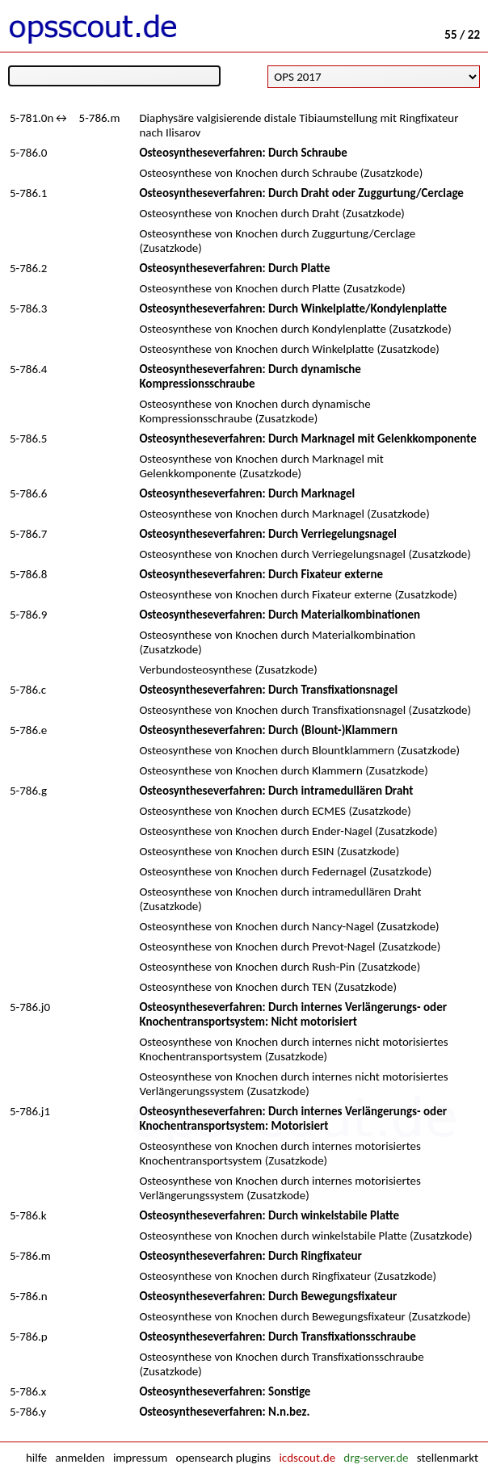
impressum (140, 1457)
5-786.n (29, 1296)
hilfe (36, 1457)
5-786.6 (28, 493)
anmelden (80, 1457)
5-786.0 (28, 152)
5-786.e (28, 730)
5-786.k (28, 1215)
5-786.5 (28, 438)
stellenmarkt (447, 1457)
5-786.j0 (30, 1007)
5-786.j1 (30, 1111)
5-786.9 (28, 614)
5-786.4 (28, 369)
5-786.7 (28, 534)
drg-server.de (375, 1457)
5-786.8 (28, 574)
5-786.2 (28, 268)
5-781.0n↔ (39, 118)
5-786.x (28, 1391)
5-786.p (29, 1336)
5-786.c (28, 689)
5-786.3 (28, 308)
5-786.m (99, 118)
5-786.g (28, 790)
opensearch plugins (223, 1457)
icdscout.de (307, 1457)
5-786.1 (28, 193)
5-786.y (28, 1411)
